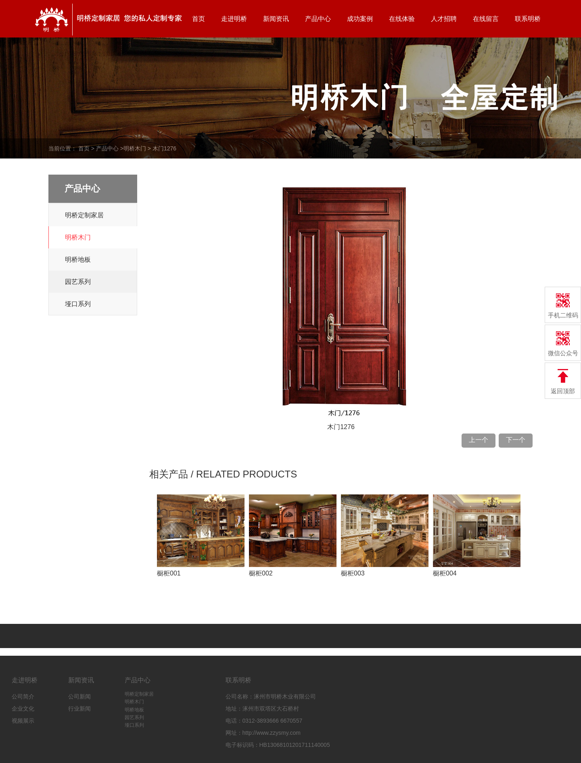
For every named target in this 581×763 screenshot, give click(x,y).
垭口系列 (78, 303)
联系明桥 (528, 18)
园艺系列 (78, 281)
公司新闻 (79, 696)
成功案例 (360, 18)
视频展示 (23, 720)
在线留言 (486, 18)
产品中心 (318, 18)
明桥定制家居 (84, 215)
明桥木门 (134, 148)
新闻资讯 (276, 18)
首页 (198, 18)
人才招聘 (444, 18)
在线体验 (402, 18)
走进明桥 (234, 18)
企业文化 (23, 708)
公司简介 (23, 696)
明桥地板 (78, 259)
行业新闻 (79, 708)
